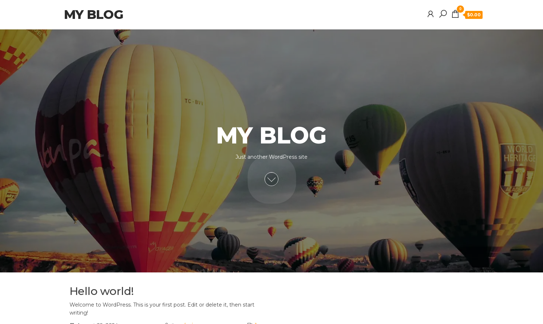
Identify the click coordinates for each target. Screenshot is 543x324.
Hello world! (102, 291)
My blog (93, 14)
